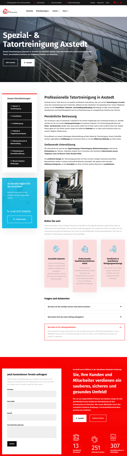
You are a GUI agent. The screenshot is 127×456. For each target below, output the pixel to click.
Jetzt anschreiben (56, 2)
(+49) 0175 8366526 (19, 211)
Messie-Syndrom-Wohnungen (17, 162)
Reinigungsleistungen (72, 123)
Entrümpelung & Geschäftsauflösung (17, 152)
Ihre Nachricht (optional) (31, 426)
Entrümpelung (49, 151)
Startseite (29, 11)
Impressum (100, 2)
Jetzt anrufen (40, 2)
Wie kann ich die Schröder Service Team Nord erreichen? (69, 307)
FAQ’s (107, 2)
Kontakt (92, 2)
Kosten (55, 11)
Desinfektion (15, 116)
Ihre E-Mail (31, 403)
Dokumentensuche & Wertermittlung (18, 142)
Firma (65, 11)
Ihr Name (31, 391)
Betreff (31, 414)
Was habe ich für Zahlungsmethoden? (62, 327)
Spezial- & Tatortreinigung (15, 107)
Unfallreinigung (16, 123)
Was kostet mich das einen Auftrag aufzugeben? (66, 317)
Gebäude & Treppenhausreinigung (18, 132)
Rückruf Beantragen (74, 2)
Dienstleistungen (42, 11)
